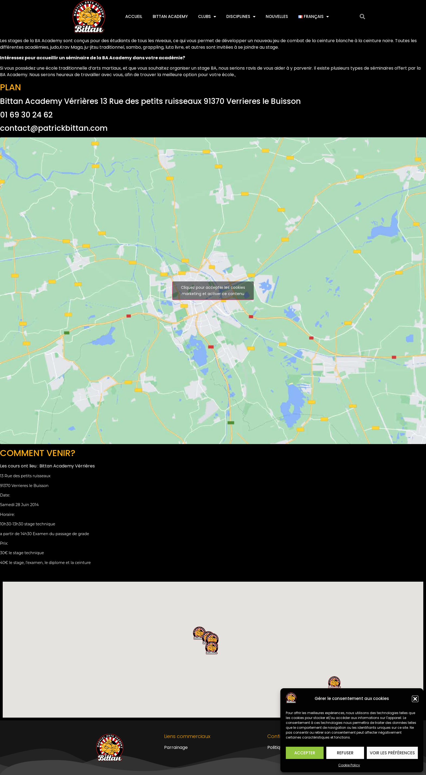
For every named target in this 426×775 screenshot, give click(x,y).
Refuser (345, 753)
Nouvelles (277, 16)
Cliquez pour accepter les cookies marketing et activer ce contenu (213, 290)
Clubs (207, 16)
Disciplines (240, 16)
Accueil (133, 16)
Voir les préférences (392, 753)
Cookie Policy (349, 765)
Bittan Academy (170, 16)
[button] (415, 699)
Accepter (304, 753)
